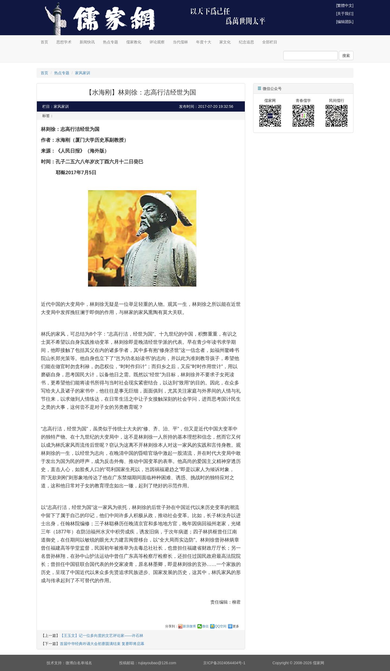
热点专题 (110, 42)
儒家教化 (133, 42)
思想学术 (64, 42)
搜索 (346, 55)
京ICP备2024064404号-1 (224, 663)
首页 (44, 42)
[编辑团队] (344, 22)
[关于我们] (344, 13)
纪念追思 (246, 42)
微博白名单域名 (79, 663)
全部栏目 (269, 42)
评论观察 (157, 42)
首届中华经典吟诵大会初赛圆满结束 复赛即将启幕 (102, 643)
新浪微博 (189, 626)
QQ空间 (220, 626)
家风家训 (82, 73)
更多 (236, 626)
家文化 (225, 42)
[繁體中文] (344, 5)
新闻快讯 (87, 42)
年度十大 (203, 42)
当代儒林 (180, 42)
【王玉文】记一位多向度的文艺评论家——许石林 (101, 635)
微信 (205, 626)
